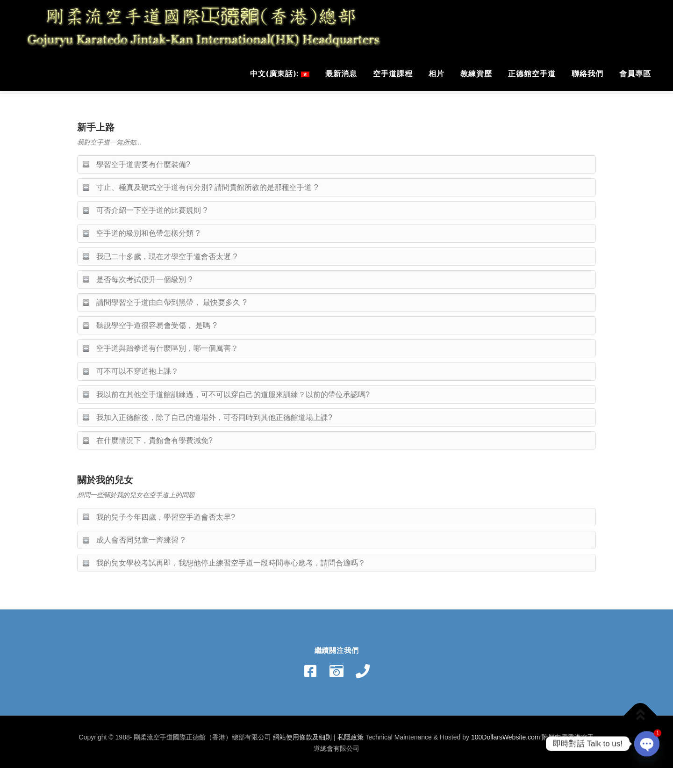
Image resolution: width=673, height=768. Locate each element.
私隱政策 (350, 735)
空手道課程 (393, 73)
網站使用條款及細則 (302, 735)
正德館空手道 (532, 73)
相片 (436, 73)
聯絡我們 (587, 73)
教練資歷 (476, 73)
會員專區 (635, 73)
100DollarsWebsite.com (505, 735)
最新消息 (341, 73)
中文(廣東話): (279, 73)
